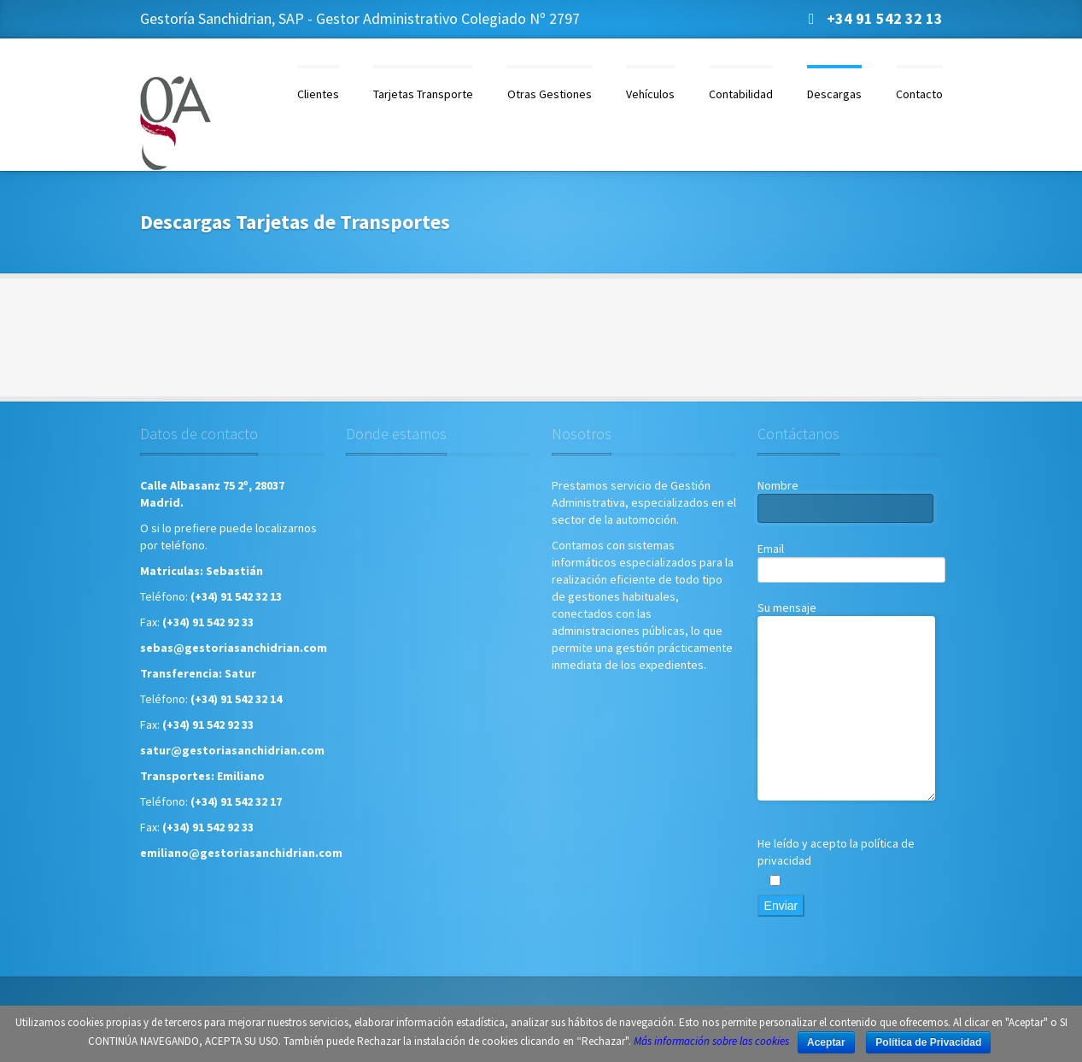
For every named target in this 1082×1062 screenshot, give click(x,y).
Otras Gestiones (549, 94)
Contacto (919, 94)
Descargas (834, 94)
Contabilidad (741, 94)
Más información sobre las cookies (711, 1041)
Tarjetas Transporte (423, 94)
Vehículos (650, 94)
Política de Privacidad (928, 1042)
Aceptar (826, 1042)
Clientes (318, 94)
